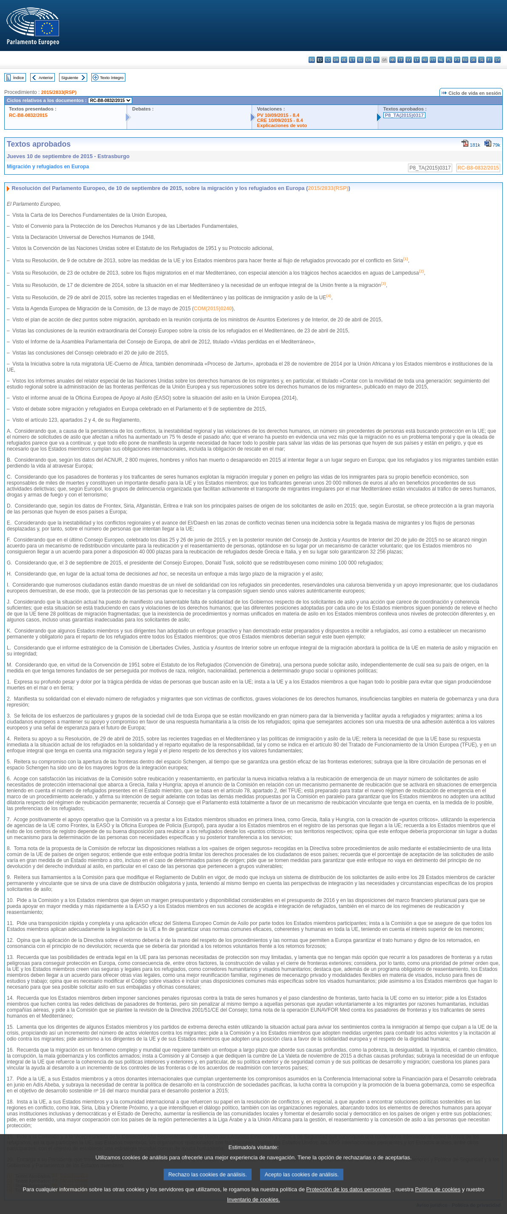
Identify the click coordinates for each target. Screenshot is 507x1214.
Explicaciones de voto (282, 125)
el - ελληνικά (360, 60)
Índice (18, 77)
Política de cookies (438, 1199)
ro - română (465, 60)
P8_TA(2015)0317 (404, 115)
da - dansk (336, 60)
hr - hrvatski (392, 60)
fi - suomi (489, 60)
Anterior (46, 77)
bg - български (312, 60)
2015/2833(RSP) (58, 92)
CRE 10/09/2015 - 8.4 (280, 120)
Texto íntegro (111, 77)
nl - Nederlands (441, 60)
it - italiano (400, 60)
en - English (368, 60)
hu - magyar (425, 60)
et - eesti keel (352, 60)
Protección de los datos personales (348, 1199)
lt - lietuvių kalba (417, 60)
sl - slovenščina (481, 60)
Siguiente (69, 77)
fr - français (376, 60)
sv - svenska (497, 60)
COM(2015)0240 (213, 309)
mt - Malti (433, 60)
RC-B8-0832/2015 (28, 115)
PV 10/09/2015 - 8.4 (278, 115)
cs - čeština (328, 60)
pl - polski (449, 60)
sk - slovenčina (473, 60)
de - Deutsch (344, 60)
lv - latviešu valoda (408, 60)
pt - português (457, 60)
